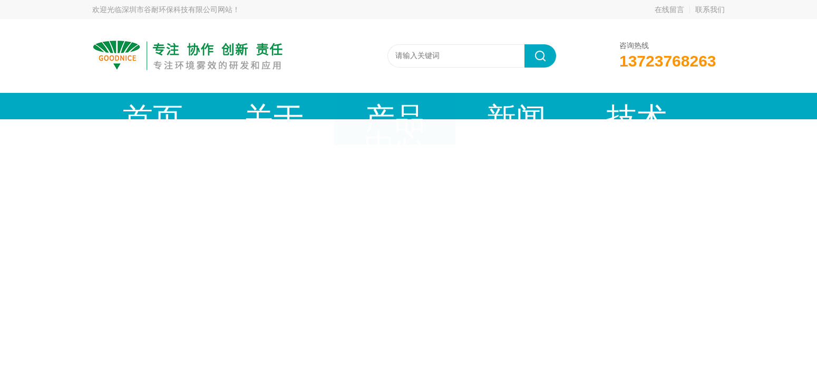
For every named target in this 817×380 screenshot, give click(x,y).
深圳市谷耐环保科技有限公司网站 (177, 9)
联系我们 (710, 9)
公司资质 (548, 105)
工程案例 (478, 105)
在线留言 (669, 9)
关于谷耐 (198, 105)
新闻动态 (338, 105)
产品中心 (268, 105)
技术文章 (408, 105)
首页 (127, 105)
